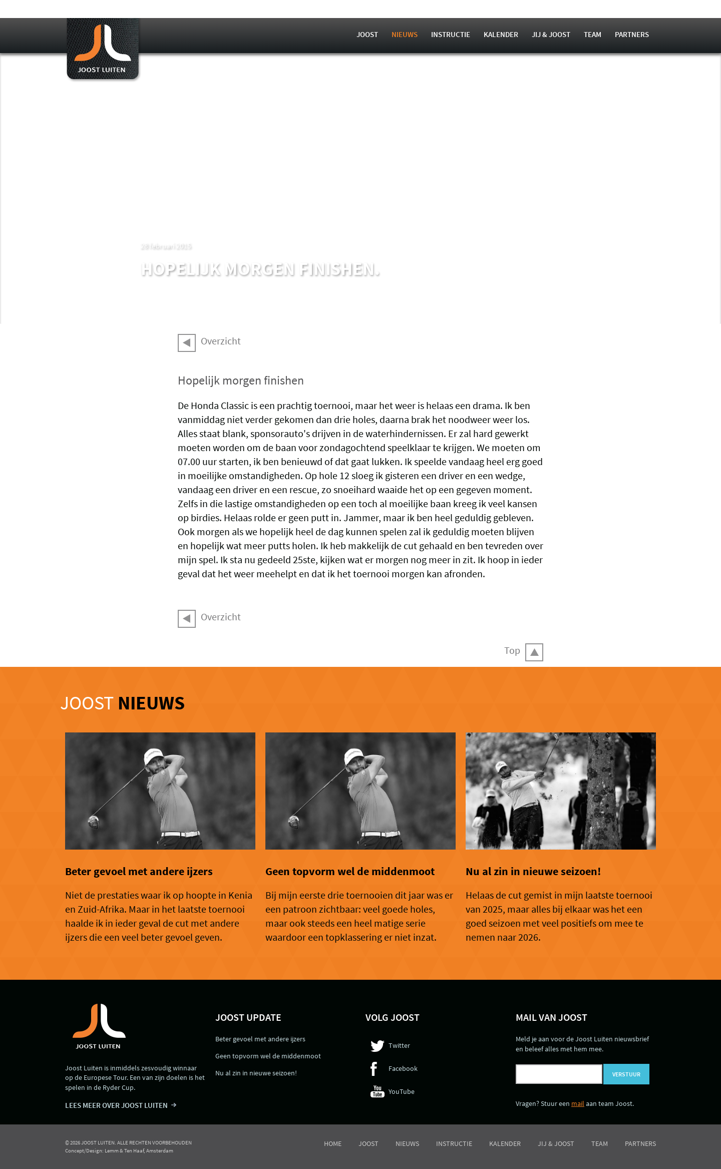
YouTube (402, 1091)
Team (592, 34)
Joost (367, 34)
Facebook (403, 1068)
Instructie (450, 34)
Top (512, 650)
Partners (632, 34)
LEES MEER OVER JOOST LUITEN (116, 1105)
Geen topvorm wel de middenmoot (350, 871)
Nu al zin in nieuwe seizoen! (533, 871)
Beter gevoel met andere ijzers (139, 871)
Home (332, 1143)
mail (577, 1103)
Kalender (501, 34)
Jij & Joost (551, 34)
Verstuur (626, 1074)
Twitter (399, 1045)
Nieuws (405, 34)
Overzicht (221, 340)
